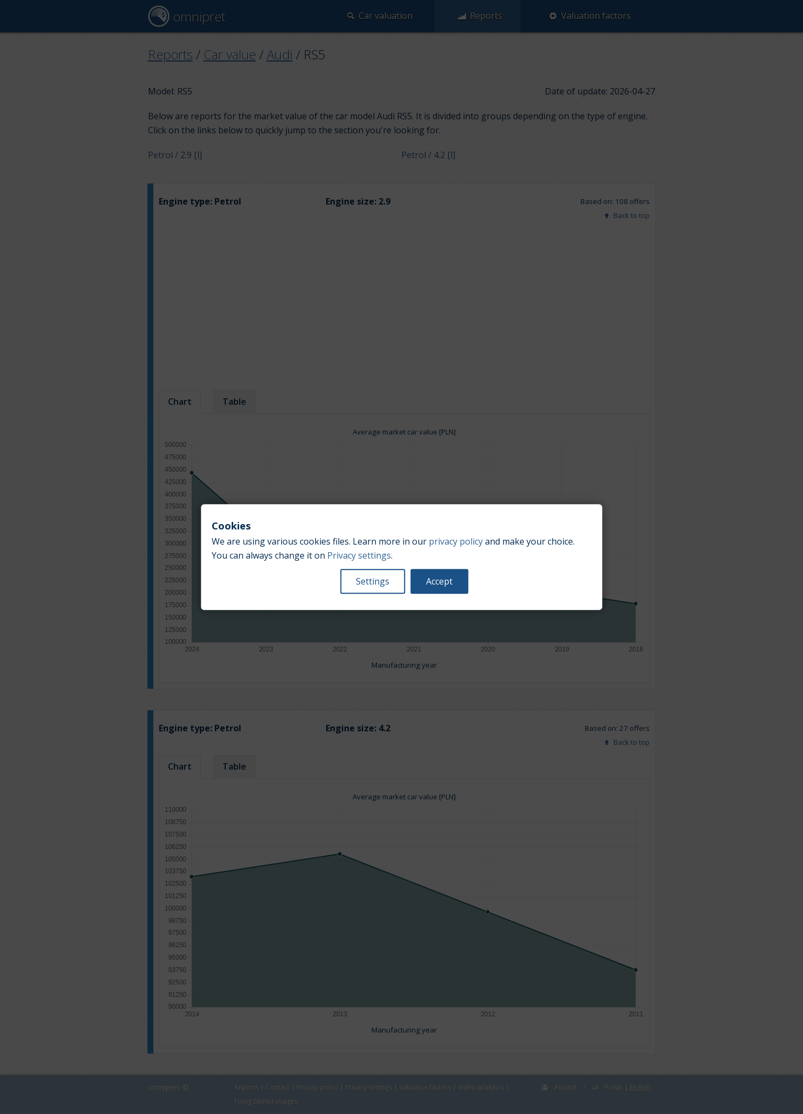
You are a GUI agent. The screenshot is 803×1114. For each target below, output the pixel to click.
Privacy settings (359, 555)
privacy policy (456, 541)
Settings (372, 581)
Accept (439, 581)
